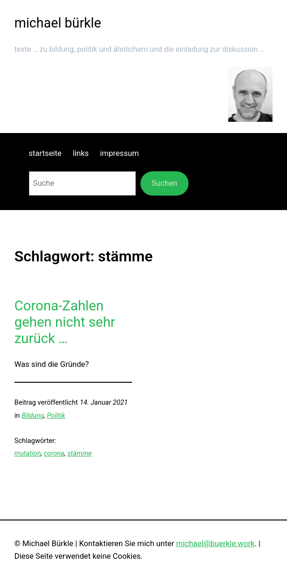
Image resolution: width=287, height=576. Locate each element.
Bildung (33, 415)
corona (54, 453)
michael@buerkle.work (215, 543)
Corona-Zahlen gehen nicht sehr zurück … (64, 322)
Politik (56, 415)
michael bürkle (57, 23)
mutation (27, 453)
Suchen (164, 183)
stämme (79, 453)
